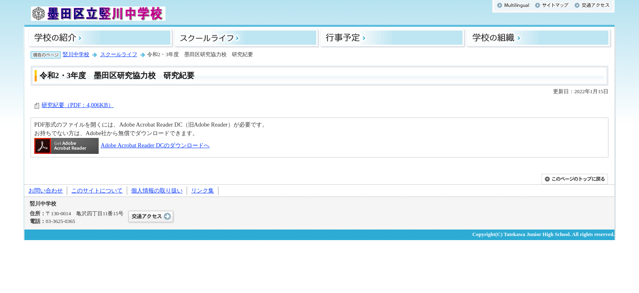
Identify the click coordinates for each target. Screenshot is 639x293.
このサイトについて (97, 190)
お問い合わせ (46, 190)
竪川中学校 (76, 54)
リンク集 (202, 190)
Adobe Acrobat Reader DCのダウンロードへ (121, 145)
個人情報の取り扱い (157, 190)
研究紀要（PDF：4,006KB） (78, 105)
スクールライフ (118, 54)
